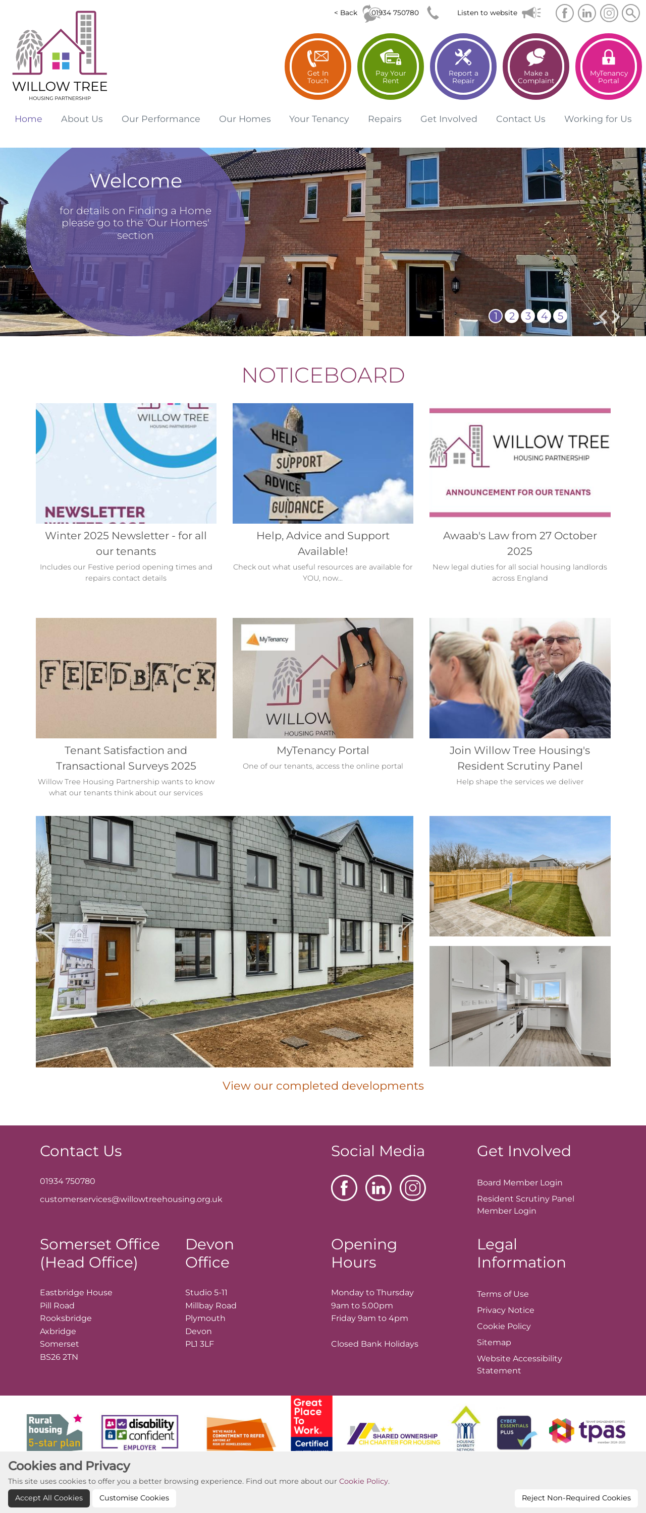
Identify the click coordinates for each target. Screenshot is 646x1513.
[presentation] (603, 316)
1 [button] (496, 316)
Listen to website (487, 13)
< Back (345, 13)
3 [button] (528, 316)
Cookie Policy (363, 1481)
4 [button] (544, 316)
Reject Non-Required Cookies (576, 1497)
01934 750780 (395, 13)
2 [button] (512, 316)
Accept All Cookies (49, 1497)
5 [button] (560, 316)
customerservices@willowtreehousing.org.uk (131, 1199)
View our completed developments (323, 1086)
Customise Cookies (134, 1497)
